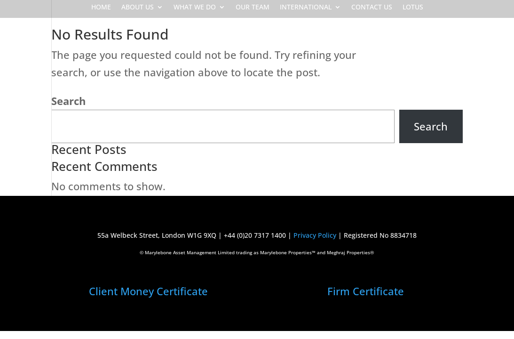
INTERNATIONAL (306, 7)
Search (68, 101)
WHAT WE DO (195, 7)
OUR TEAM (252, 7)
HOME (101, 7)
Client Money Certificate (148, 291)
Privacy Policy (314, 235)
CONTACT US (371, 7)
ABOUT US (137, 7)
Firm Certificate (365, 291)
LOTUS (413, 7)
